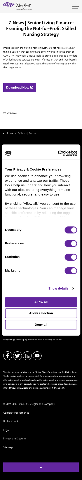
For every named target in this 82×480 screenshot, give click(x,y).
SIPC (63, 387)
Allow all (41, 302)
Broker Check (10, 421)
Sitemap (8, 447)
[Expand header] (75, 6)
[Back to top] (41, 467)
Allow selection (41, 313)
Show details (58, 288)
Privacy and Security (14, 438)
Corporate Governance (16, 412)
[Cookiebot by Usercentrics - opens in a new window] (58, 153)
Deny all (41, 324)
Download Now (19, 87)
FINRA (53, 387)
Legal (6, 430)
